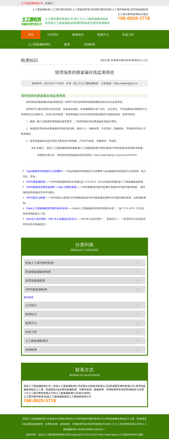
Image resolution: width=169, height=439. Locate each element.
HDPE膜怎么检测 (35, 197)
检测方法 (103, 34)
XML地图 (138, 434)
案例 (67, 44)
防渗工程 (128, 34)
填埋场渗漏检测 (35, 280)
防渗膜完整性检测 (121, 60)
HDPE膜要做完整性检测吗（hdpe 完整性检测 (51, 187)
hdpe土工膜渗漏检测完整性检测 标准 (46, 208)
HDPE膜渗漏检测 (35, 181)
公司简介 (53, 34)
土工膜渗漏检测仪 (39, 44)
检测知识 (78, 34)
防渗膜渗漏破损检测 (38, 272)
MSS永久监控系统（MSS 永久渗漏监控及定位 (51, 218)
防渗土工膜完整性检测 (39, 263)
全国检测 (89, 44)
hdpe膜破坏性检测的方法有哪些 (44, 171)
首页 (31, 34)
